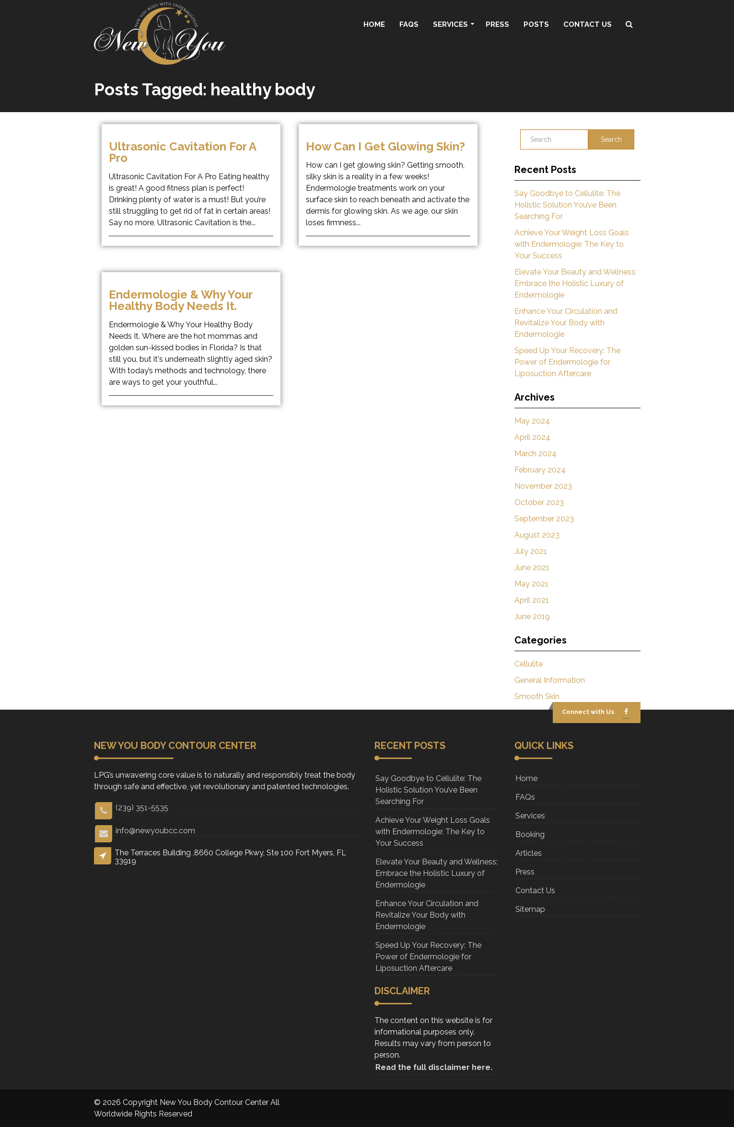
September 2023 (544, 518)
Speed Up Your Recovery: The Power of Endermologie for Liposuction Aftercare (567, 362)
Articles (528, 853)
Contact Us (587, 24)
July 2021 (530, 551)
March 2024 (535, 453)
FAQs (409, 24)
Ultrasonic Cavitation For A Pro (182, 152)
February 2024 (540, 469)
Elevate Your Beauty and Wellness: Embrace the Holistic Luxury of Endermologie (575, 283)
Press (497, 24)
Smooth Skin (536, 696)
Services (450, 24)
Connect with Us (588, 711)
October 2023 (539, 502)
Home (374, 24)
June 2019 (532, 616)
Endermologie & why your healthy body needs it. (180, 300)
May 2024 (532, 421)
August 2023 (536, 535)
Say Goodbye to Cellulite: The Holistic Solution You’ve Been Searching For (567, 205)
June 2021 (531, 567)
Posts (536, 24)
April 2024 (532, 437)
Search (611, 139)
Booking (530, 834)
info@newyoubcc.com (145, 831)
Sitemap (530, 909)
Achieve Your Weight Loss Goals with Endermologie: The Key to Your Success (571, 244)
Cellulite (528, 663)
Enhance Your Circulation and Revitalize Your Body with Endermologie (565, 323)
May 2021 (531, 583)
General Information (549, 680)
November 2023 (543, 486)
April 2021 (531, 600)
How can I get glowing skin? (385, 146)
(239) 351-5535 (131, 808)
